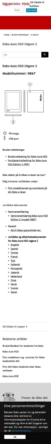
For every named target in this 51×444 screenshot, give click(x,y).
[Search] (22, 54)
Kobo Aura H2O (11, 351)
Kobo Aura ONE (11, 376)
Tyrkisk (14, 252)
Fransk (14, 256)
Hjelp (5, 34)
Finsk (13, 280)
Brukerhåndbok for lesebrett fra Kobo (23, 345)
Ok (15, 437)
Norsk (14, 284)
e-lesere (31, 34)
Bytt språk (31, 10)
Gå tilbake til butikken (37, 4)
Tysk (13, 260)
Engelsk (15, 244)
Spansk (14, 248)
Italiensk (15, 264)
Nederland (16, 276)
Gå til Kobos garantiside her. (26, 230)
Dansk (14, 292)
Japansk (15, 272)
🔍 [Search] (45, 54)
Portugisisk (16, 268)
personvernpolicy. (21, 430)
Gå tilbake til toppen (15, 326)
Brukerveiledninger (17, 34)
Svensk (14, 288)
